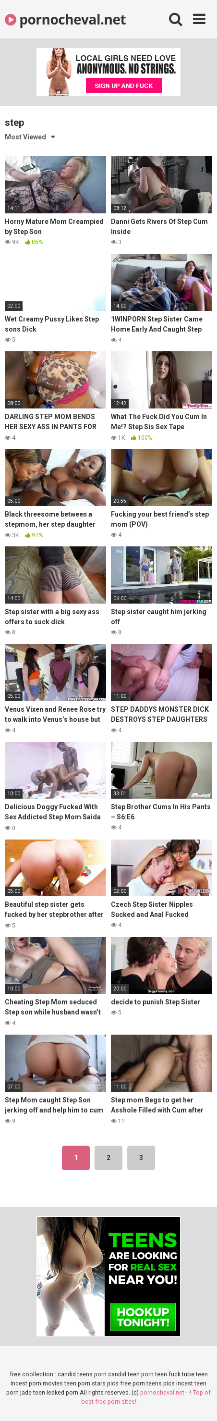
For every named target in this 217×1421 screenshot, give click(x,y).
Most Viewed (25, 137)
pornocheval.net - (164, 1392)
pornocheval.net (65, 19)
